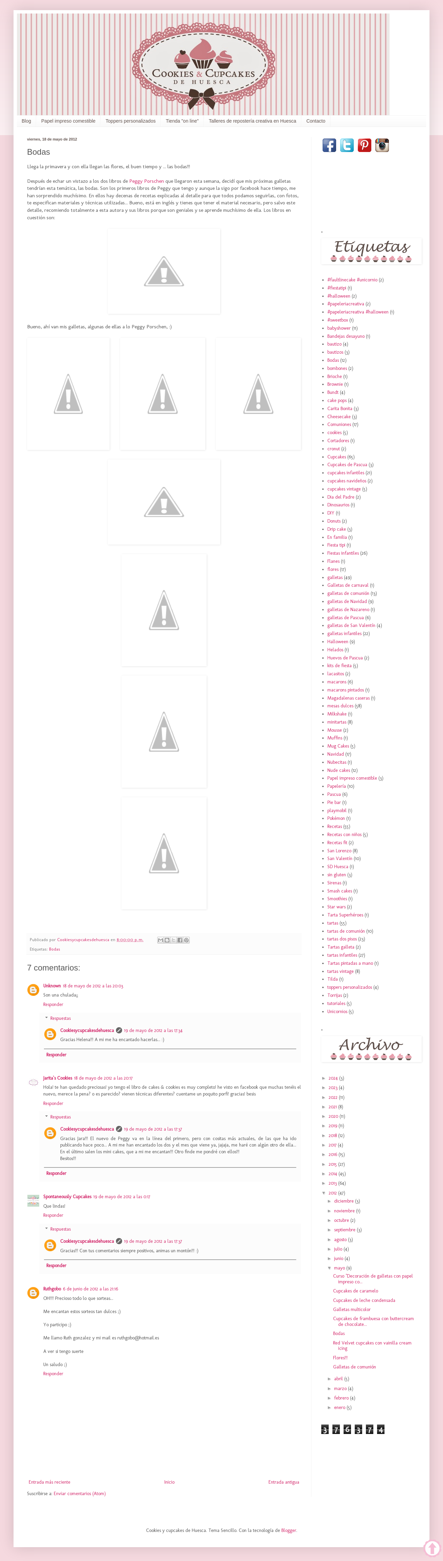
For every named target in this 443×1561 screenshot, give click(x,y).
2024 (334, 1078)
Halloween (337, 642)
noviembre (345, 1211)
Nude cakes (338, 770)
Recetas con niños (344, 834)
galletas (335, 577)
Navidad (335, 754)
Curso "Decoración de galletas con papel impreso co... (373, 1279)
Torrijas (334, 995)
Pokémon (336, 818)
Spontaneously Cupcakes (67, 1197)
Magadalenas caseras (348, 698)
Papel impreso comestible (68, 121)
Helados (335, 650)
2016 (334, 1154)
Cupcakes (336, 457)
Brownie (335, 384)
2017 (333, 1145)
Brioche (334, 376)
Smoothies (337, 899)
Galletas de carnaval (348, 585)
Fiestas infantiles (343, 553)
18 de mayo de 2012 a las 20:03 (93, 986)
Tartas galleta (340, 947)
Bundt (333, 392)
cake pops (337, 400)
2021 (333, 1107)
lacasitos (335, 674)
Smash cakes (339, 891)
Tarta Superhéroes (345, 915)
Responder (53, 1004)
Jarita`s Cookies (57, 1078)
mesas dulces (340, 706)
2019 (334, 1126)
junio (339, 1258)
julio (339, 1249)
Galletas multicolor (352, 1309)
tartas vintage (340, 971)
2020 (334, 1116)
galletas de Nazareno (348, 609)
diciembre (344, 1201)
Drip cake (336, 529)
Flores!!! (340, 1358)
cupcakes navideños (346, 481)
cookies (334, 432)
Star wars (336, 907)
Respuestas (60, 1018)
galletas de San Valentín (351, 625)
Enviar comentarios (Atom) (80, 1493)
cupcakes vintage (344, 489)
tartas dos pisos (342, 939)
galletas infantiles (344, 633)
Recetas (334, 826)
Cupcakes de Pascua (347, 465)
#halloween (338, 296)
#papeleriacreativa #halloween (358, 312)
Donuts (334, 521)
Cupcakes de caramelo (355, 1291)
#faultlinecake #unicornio (352, 280)
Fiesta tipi (336, 545)
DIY (330, 513)
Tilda (332, 979)
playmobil (337, 810)
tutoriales (336, 1003)
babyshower (339, 328)
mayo (340, 1268)
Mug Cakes (338, 746)
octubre (342, 1220)
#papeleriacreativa (345, 304)
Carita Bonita (339, 408)
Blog (26, 121)
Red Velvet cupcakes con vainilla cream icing (372, 1346)
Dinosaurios (338, 505)
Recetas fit (337, 843)
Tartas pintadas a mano (350, 963)
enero (340, 1407)
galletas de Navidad (347, 601)
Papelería (336, 786)
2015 (333, 1164)
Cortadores (338, 441)
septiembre (345, 1230)
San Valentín (339, 858)
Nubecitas (336, 762)
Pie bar (334, 802)
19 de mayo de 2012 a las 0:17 (121, 1197)
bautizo (334, 344)
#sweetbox (337, 320)
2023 (334, 1087)
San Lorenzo (339, 851)
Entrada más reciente (49, 1482)
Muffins (334, 738)
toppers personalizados (349, 987)
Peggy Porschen (146, 181)
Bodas (54, 949)
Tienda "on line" (182, 121)
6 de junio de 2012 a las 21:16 (90, 1289)
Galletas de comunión (354, 1367)
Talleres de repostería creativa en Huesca (252, 121)
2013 (333, 1183)
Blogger (288, 1530)
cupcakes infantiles (345, 473)
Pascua (334, 794)
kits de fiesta (339, 666)
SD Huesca (337, 867)
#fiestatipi (336, 288)
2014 (334, 1174)
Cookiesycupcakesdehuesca (87, 1030)
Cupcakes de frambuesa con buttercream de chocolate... (373, 1321)
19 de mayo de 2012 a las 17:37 (153, 1129)
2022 (334, 1097)
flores (333, 569)
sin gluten (336, 875)
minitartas (336, 722)
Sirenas (334, 883)
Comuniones (339, 424)
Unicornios (337, 1011)
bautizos (335, 352)
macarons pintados (345, 690)
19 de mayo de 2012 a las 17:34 (153, 1030)
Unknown (52, 986)
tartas (332, 923)
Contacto (315, 121)
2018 (333, 1135)
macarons (336, 682)
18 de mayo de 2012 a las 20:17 (103, 1078)
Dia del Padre (340, 497)
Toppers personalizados (131, 121)
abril (339, 1379)
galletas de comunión (348, 593)
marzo (341, 1388)
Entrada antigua (284, 1482)
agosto (341, 1239)
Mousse (334, 730)
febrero (342, 1398)
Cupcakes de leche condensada (364, 1300)
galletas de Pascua (345, 618)
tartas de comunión (346, 931)
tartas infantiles (342, 955)
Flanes (333, 561)
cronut (333, 449)
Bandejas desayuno (346, 336)
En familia (337, 537)
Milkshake (337, 714)
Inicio (169, 1482)
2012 (333, 1193)
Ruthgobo (52, 1289)
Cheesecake (339, 417)
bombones (337, 368)
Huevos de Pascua (345, 658)
